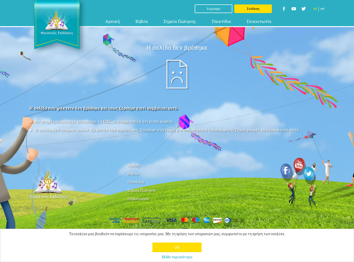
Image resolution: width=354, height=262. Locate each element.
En (322, 9)
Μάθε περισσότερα (177, 257)
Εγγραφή (213, 9)
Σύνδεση (253, 9)
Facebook (284, 9)
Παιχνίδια (221, 21)
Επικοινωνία (259, 21)
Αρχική (112, 21)
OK (177, 247)
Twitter (303, 9)
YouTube (294, 9)
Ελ (315, 9)
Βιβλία (141, 21)
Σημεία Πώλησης (179, 21)
